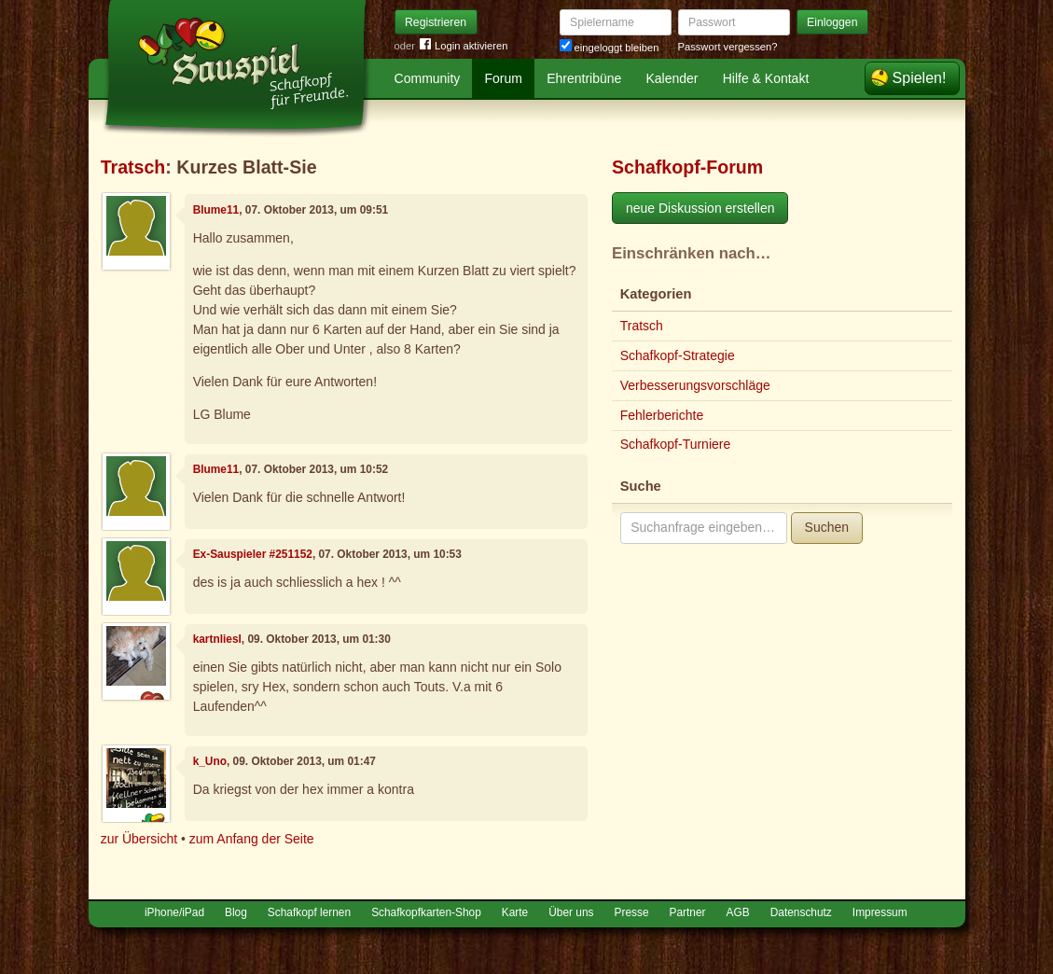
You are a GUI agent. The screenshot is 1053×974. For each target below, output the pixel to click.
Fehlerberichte (662, 415)
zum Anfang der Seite (251, 838)
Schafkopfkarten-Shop (426, 912)
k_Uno (210, 761)
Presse (632, 912)
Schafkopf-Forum (687, 167)
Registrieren (435, 22)
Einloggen (832, 22)
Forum (503, 78)
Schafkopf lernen (309, 912)
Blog (236, 912)
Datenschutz (801, 912)
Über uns (570, 912)
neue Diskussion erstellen (700, 208)
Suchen (827, 527)
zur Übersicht (139, 838)
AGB (738, 912)
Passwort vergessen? (728, 46)
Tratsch (133, 167)
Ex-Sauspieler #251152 (252, 554)
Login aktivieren (463, 46)
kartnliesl (217, 639)
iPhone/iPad (174, 912)
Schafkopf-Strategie (677, 355)
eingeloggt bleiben (609, 47)
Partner (688, 912)
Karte (515, 912)
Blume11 (216, 209)
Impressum (880, 912)
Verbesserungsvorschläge (695, 385)
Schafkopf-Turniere (675, 444)
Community (428, 78)
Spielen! (920, 78)
